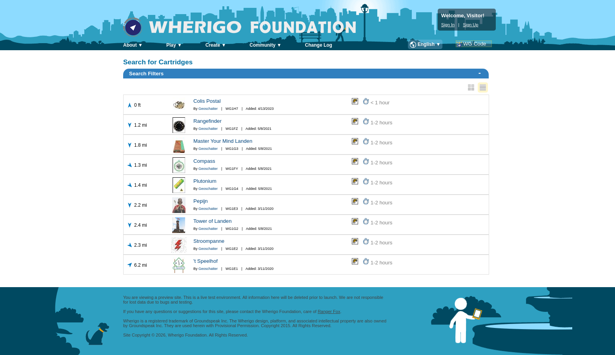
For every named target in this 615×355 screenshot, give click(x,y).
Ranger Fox (329, 311)
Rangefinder (207, 121)
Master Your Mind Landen (222, 141)
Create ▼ (216, 45)
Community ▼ (265, 45)
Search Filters (305, 73)
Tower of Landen (212, 221)
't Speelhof (205, 261)
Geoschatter (208, 109)
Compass (204, 161)
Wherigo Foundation (245, 27)
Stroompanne (208, 241)
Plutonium (205, 181)
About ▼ (133, 45)
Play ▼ (174, 45)
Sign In (448, 24)
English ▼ (429, 44)
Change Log (318, 45)
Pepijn (200, 201)
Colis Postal (207, 101)
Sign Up (470, 24)
